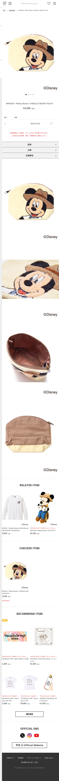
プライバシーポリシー (34, 758)
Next (53, 53)
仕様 (29, 150)
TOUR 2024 (12, 10)
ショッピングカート (54, 3)
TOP (4, 10)
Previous (6, 53)
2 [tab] (28, 94)
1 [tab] (26, 94)
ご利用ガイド (10, 758)
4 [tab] (33, 94)
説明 (29, 145)
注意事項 (29, 156)
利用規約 (21, 758)
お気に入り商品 (48, 3)
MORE (29, 714)
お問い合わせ (49, 758)
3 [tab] (30, 94)
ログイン (10, 3)
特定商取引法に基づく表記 (29, 762)
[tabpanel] (29, 53)
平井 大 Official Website (29, 745)
